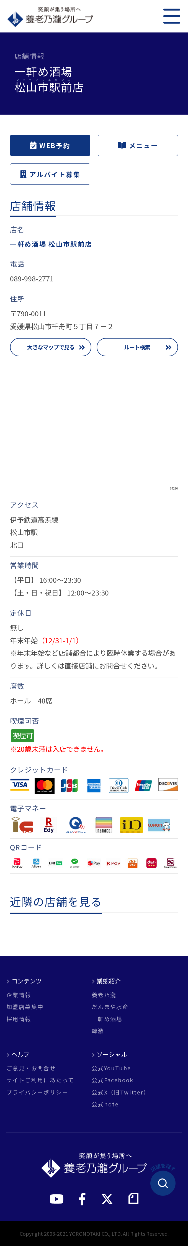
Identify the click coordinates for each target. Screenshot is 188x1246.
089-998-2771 (32, 278)
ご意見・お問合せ (31, 1068)
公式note (105, 1104)
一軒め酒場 (107, 1019)
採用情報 (18, 1019)
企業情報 (18, 995)
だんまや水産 (110, 1007)
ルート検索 (137, 347)
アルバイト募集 (50, 174)
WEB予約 (50, 145)
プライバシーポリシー (37, 1092)
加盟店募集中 (24, 1007)
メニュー (138, 145)
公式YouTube (111, 1068)
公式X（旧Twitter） (121, 1092)
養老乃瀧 (104, 995)
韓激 (98, 1031)
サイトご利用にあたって (40, 1080)
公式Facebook (113, 1080)
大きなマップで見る (50, 347)
